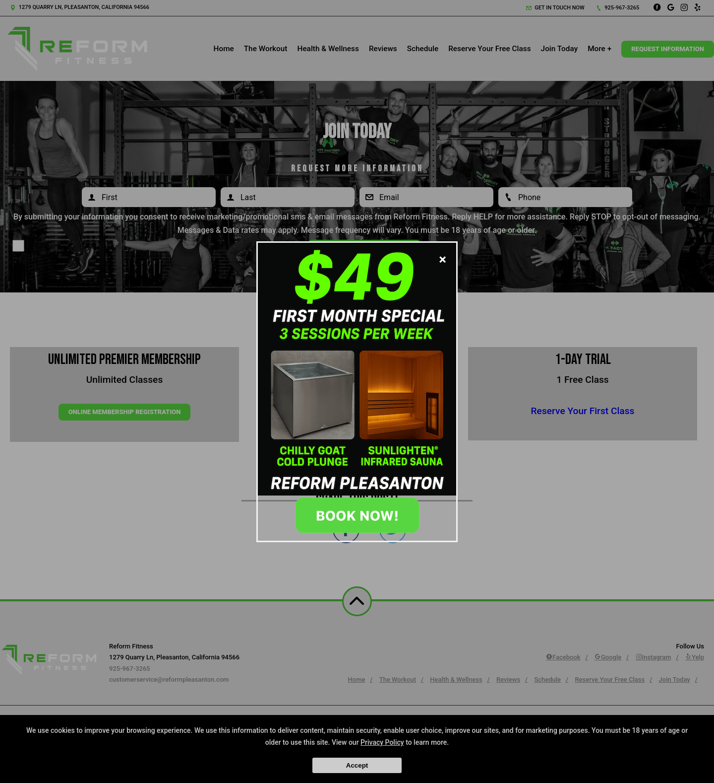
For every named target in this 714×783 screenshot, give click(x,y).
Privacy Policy (382, 742)
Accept (357, 765)
